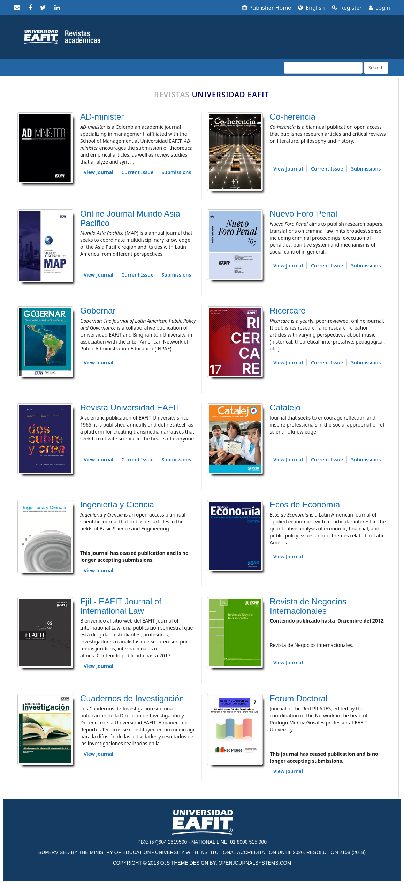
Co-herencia (292, 116)
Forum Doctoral (298, 698)
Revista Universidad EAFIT (130, 407)
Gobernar (97, 310)
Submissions (176, 172)
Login (379, 8)
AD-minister (102, 116)
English (311, 8)
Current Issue (137, 172)
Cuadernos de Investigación (132, 698)
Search (376, 67)
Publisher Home (266, 8)
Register (347, 8)
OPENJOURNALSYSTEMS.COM (255, 863)
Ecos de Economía (305, 504)
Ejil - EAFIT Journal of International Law (120, 606)
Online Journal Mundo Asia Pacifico (130, 218)
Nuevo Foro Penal (303, 213)
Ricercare (288, 310)
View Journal (98, 172)
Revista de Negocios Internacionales (308, 606)
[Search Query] (323, 68)
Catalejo (285, 407)
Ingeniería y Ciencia (117, 504)
